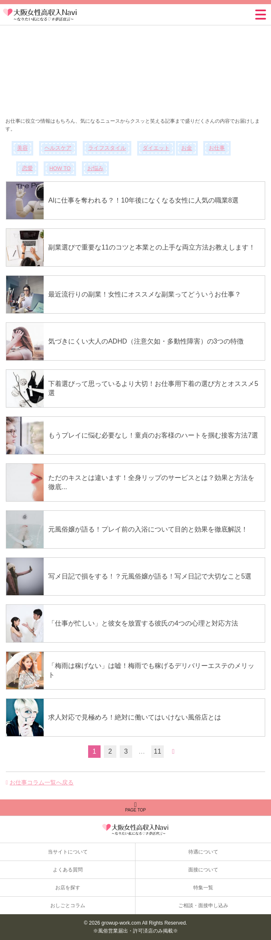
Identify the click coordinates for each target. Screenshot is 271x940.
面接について (203, 870)
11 (157, 751)
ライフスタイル (107, 148)
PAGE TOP (135, 806)
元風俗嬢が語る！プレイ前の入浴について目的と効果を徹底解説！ (148, 529)
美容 (22, 148)
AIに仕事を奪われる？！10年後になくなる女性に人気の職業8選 (143, 200)
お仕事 (217, 148)
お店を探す (67, 888)
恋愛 (27, 168)
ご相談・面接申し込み (203, 905)
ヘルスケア (57, 148)
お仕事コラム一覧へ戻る (42, 782)
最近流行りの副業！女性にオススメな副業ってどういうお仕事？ (144, 294)
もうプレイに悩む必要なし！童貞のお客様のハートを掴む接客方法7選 (153, 435)
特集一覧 (203, 888)
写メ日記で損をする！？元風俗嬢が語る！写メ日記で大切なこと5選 (149, 576)
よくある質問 (68, 870)
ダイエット (156, 148)
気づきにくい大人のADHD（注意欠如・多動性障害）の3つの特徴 (146, 341)
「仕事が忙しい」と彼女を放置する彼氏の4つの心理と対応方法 (143, 623)
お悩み (95, 168)
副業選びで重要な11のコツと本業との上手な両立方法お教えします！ (151, 247)
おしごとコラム (67, 905)
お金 (186, 148)
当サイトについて (68, 852)
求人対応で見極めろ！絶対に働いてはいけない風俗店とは (134, 717)
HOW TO (60, 168)
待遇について (203, 852)
